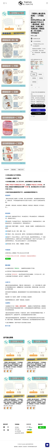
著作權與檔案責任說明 (32, 446)
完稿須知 (13, 169)
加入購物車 (38, 113)
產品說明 (6, 169)
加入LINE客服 (18, 431)
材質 (36, 59)
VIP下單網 (17, 429)
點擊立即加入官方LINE (38, 105)
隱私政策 (20, 446)
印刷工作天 (21, 169)
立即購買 (38, 110)
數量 (32, 71)
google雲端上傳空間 (19, 433)
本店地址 (17, 427)
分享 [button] (33, 116)
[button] (4, 3)
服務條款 (16, 446)
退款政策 (25, 446)
